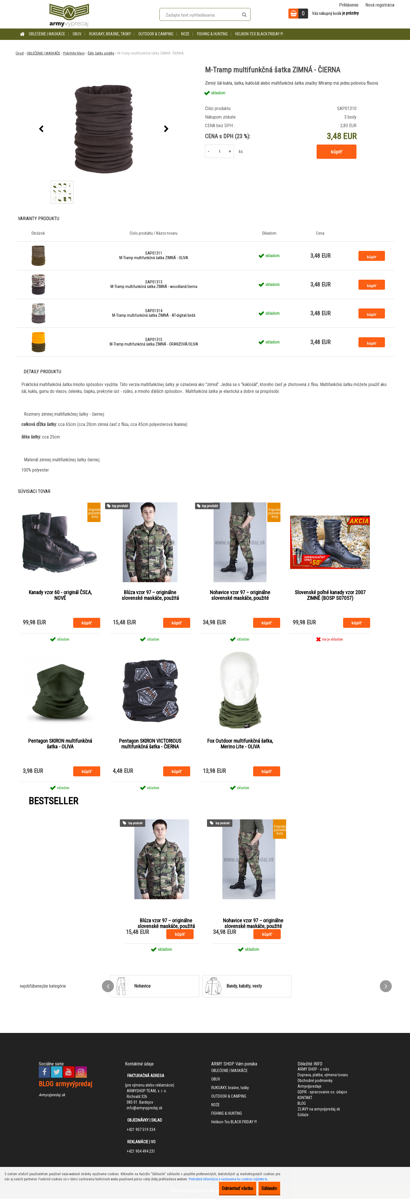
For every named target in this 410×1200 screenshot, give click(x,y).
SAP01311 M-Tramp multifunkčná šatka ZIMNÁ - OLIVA (153, 255)
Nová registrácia (379, 5)
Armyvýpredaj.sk (52, 1096)
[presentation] (41, 129)
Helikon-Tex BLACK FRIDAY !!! (259, 34)
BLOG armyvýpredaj (65, 1085)
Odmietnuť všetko (225, 1188)
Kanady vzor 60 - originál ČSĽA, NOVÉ (60, 595)
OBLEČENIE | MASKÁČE (47, 34)
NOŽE (185, 34)
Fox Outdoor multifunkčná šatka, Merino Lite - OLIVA (240, 744)
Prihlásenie (348, 5)
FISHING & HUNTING (212, 34)
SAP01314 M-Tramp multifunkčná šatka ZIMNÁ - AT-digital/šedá (153, 313)
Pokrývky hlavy (74, 53)
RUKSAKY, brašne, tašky (110, 34)
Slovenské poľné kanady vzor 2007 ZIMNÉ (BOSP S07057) (330, 595)
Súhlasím (265, 1188)
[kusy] (219, 151)
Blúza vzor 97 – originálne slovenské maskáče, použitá (150, 595)
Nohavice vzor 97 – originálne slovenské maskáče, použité (240, 595)
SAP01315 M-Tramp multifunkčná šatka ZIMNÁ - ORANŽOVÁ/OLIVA (154, 341)
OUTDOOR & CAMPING (155, 34)
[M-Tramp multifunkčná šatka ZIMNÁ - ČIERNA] (103, 129)
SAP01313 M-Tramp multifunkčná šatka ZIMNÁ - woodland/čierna (153, 284)
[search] (244, 14)
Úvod (20, 53)
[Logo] (69, 14)
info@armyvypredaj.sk (144, 1109)
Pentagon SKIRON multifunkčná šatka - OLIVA (60, 744)
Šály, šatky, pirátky (101, 53)
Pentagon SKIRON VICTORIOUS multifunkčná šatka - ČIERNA (150, 744)
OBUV (77, 34)
